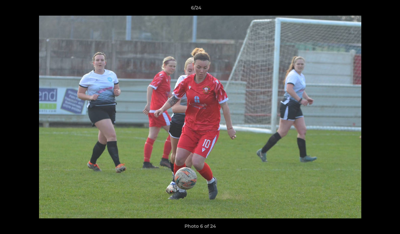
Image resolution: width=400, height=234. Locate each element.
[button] (373, 9)
